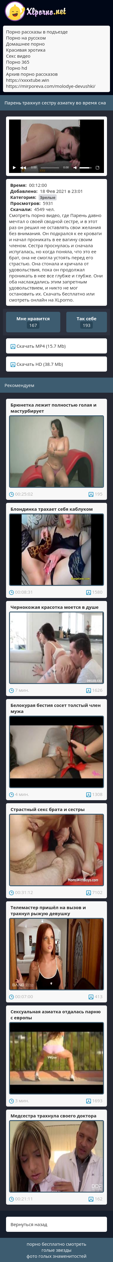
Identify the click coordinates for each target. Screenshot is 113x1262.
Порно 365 (17, 62)
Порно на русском (26, 38)
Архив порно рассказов (32, 74)
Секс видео (18, 56)
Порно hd (16, 68)
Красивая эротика (26, 50)
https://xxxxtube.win (27, 80)
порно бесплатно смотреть (56, 1244)
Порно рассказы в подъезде (37, 32)
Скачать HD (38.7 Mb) (37, 364)
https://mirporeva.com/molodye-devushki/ (51, 86)
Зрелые (47, 197)
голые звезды (57, 1250)
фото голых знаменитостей (56, 1256)
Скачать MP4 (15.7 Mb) (38, 346)
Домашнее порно (25, 44)
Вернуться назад (29, 1224)
